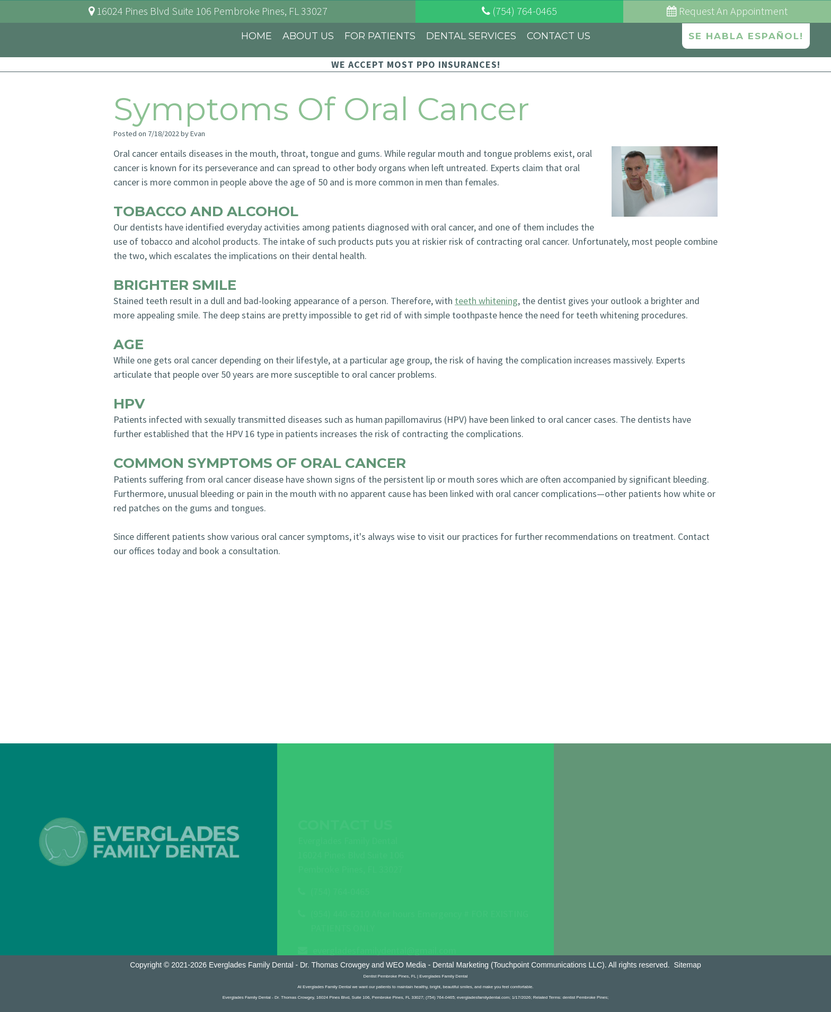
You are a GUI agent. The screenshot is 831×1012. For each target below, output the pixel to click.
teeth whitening (486, 301)
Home (256, 36)
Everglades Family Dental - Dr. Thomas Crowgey (289, 965)
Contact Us (558, 36)
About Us (308, 36)
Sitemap (687, 965)
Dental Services (471, 36)
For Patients (379, 36)
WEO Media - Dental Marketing (437, 965)
